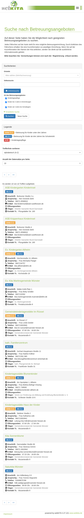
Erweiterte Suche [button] (11, 112)
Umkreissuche (12, 91)
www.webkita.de (75, 513)
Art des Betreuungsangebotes (14, 95)
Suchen (10, 116)
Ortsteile (7, 71)
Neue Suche (22, 116)
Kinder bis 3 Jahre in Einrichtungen (18, 102)
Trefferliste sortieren (11, 148)
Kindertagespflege (12, 98)
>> (13, 175)
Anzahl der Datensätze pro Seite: (16, 159)
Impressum (8, 514)
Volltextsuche (9, 80)
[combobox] (42, 75)
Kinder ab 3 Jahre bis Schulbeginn (18, 107)
